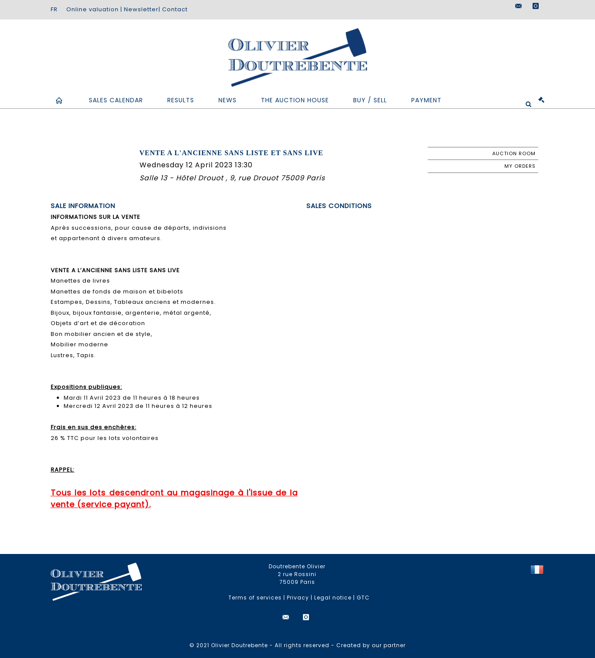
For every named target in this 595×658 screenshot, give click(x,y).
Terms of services (255, 597)
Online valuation (92, 9)
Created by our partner (371, 645)
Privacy (298, 597)
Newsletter (141, 9)
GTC (363, 597)
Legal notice (332, 597)
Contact (175, 9)
